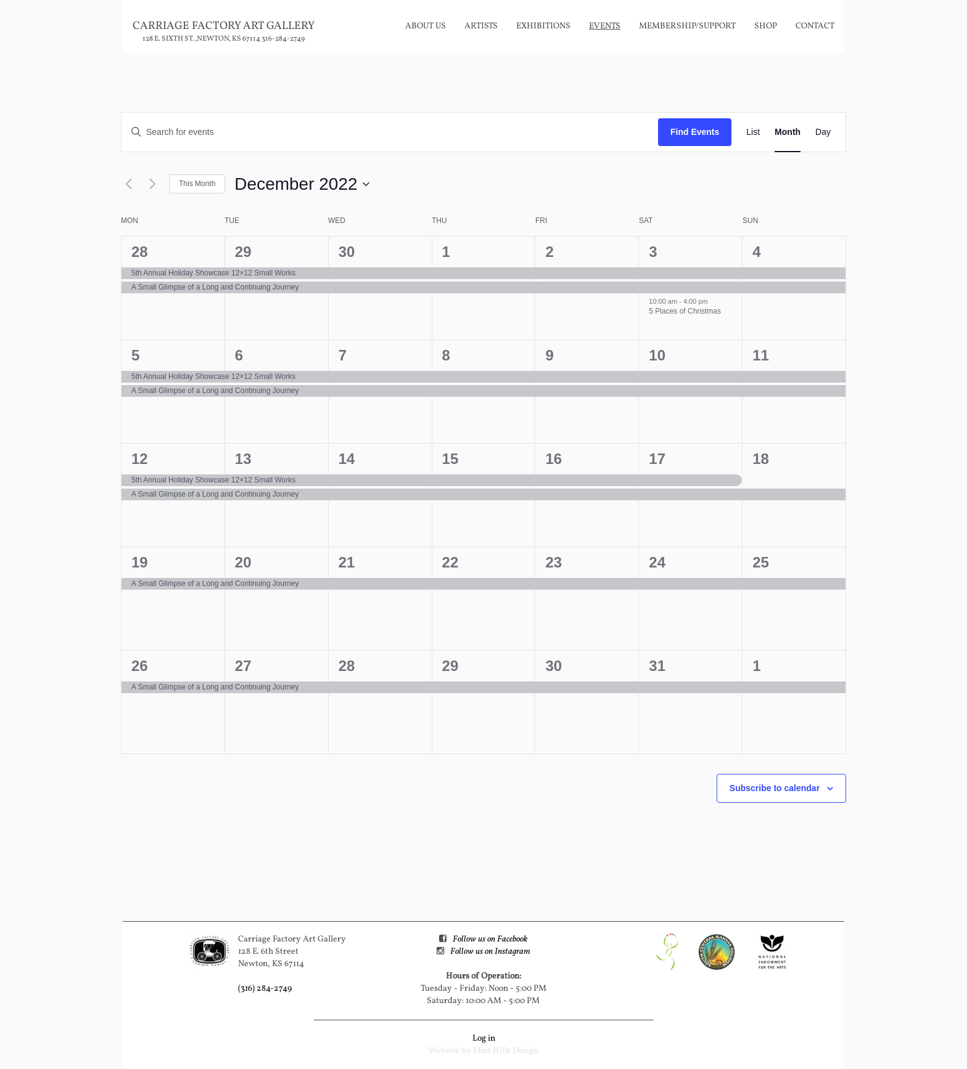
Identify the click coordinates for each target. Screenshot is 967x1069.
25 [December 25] (760, 562)
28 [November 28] (139, 251)
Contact (815, 26)
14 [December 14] (347, 458)
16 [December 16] (553, 458)
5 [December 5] (135, 355)
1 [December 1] (446, 251)
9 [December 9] (549, 355)
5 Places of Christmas (685, 311)
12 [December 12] (139, 458)
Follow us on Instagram (490, 951)
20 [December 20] (243, 562)
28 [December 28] (347, 665)
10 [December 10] (657, 355)
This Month (197, 183)
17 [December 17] (657, 458)
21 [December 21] (347, 562)
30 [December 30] (553, 665)
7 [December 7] (343, 355)
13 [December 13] (243, 458)
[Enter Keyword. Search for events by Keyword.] (389, 132)
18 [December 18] (760, 458)
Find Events (694, 132)
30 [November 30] (347, 251)
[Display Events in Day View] (823, 132)
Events (604, 26)
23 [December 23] (553, 562)
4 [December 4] (756, 251)
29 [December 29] (450, 665)
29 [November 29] (243, 251)
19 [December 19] (139, 562)
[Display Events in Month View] (787, 132)
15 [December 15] (450, 458)
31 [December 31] (657, 665)
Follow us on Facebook (490, 939)
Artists (481, 26)
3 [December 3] (653, 251)
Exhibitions (543, 26)
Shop (765, 26)
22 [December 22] (450, 562)
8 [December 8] (446, 355)
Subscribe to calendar (775, 788)
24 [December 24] (657, 562)
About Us (425, 26)
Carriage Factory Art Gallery (224, 26)
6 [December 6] (239, 355)
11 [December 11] (760, 355)
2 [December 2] (549, 251)
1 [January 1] (756, 665)
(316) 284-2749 (265, 988)
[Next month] (152, 184)
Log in (483, 1038)
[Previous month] (128, 184)
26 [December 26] (139, 665)
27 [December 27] (243, 665)
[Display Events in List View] (753, 132)
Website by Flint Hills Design (483, 1051)
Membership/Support (687, 26)
